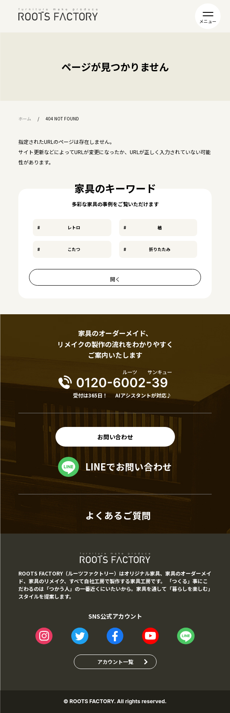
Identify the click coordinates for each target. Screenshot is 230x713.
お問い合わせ (115, 436)
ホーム (24, 119)
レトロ (73, 227)
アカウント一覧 (115, 661)
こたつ (73, 249)
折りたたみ (159, 249)
